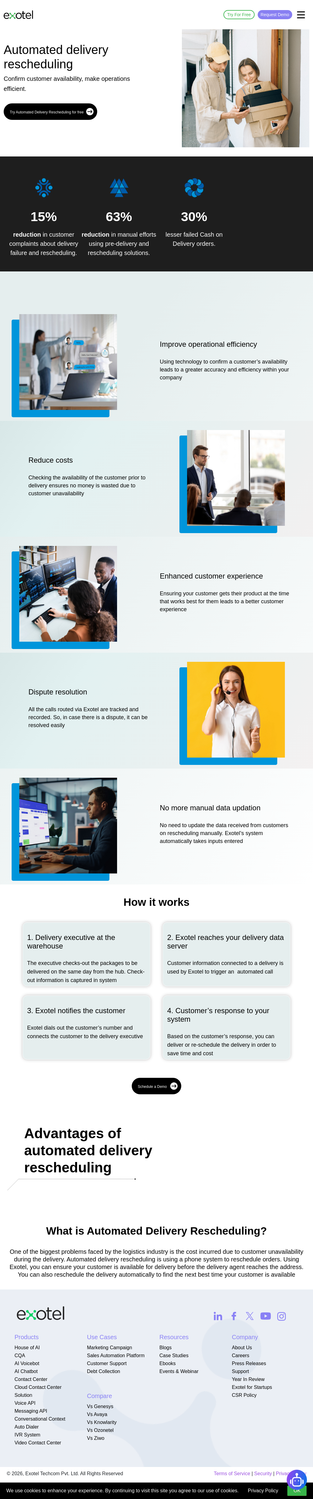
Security (263, 1473)
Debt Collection (103, 1371)
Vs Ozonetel (100, 1430)
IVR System (27, 1434)
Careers (240, 1355)
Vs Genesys (100, 1406)
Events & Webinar (178, 1371)
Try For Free (239, 14)
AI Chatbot (26, 1371)
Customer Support (107, 1363)
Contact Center (30, 1379)
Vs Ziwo (95, 1438)
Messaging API (30, 1411)
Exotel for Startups (252, 1387)
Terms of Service (232, 1473)
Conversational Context (39, 1419)
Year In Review (248, 1379)
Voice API (24, 1403)
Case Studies (173, 1355)
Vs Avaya (97, 1414)
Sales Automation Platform (116, 1355)
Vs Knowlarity (101, 1422)
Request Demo (275, 14)
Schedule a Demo (158, 1086)
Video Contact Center (37, 1442)
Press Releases (249, 1363)
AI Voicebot (26, 1363)
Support (240, 1371)
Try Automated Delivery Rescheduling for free (52, 111)
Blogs (165, 1347)
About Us (242, 1347)
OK (296, 1490)
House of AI (27, 1347)
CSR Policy (244, 1395)
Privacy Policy (263, 1490)
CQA (19, 1355)
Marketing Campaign (109, 1347)
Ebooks (167, 1363)
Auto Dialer (26, 1426)
